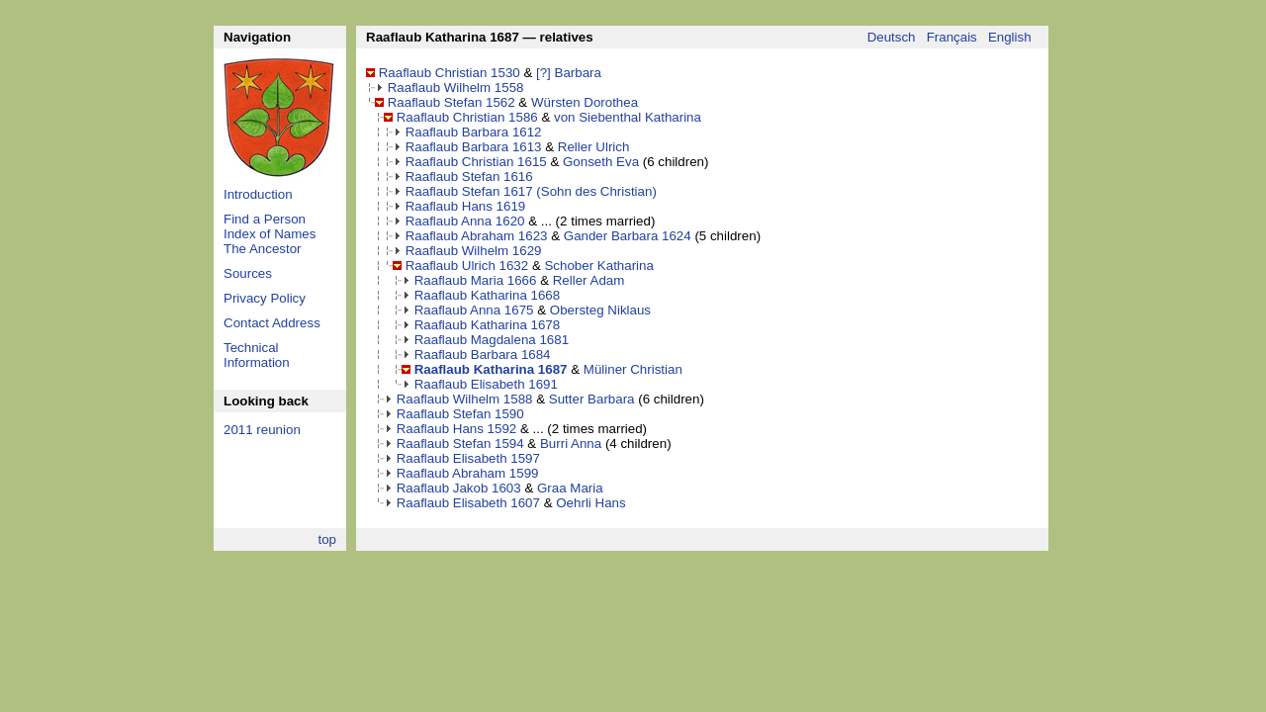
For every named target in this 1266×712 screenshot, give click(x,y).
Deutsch (891, 37)
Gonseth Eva (601, 161)
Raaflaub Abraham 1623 (477, 235)
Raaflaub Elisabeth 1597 (468, 458)
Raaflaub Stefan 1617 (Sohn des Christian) (531, 191)
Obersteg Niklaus (600, 310)
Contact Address (272, 322)
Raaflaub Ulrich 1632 (467, 265)
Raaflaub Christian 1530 (449, 72)
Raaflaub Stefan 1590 (460, 413)
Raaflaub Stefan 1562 (451, 102)
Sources (248, 273)
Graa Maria (570, 488)
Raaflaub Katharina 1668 (487, 295)
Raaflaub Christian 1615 (476, 161)
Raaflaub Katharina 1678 (487, 324)
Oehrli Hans (590, 502)
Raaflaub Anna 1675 (474, 310)
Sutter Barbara (592, 399)
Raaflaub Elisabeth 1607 (468, 502)
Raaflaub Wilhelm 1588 (465, 399)
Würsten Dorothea (584, 102)
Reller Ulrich (594, 146)
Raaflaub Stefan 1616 (469, 176)
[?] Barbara (568, 72)
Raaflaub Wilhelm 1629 (474, 250)
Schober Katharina (598, 265)
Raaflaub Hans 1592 (457, 428)
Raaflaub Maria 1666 (475, 280)
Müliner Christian (633, 369)
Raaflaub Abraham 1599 (468, 473)
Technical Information (257, 355)
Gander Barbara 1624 (627, 235)
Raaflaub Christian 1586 (467, 117)
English (1010, 37)
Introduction (258, 194)
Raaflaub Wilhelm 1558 (456, 87)
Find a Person (265, 219)
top (326, 539)
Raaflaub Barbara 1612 (474, 132)
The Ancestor (263, 248)
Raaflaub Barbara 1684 (482, 354)
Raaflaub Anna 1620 (465, 221)
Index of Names (270, 233)
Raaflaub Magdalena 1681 (491, 339)
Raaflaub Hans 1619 (466, 206)
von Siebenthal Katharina (627, 117)
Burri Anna (570, 443)
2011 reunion (262, 429)
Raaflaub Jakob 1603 (459, 488)
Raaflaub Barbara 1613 (474, 146)
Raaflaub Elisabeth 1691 (486, 384)
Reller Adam (589, 280)
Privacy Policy (265, 298)
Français (952, 37)
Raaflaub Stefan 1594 (460, 443)
